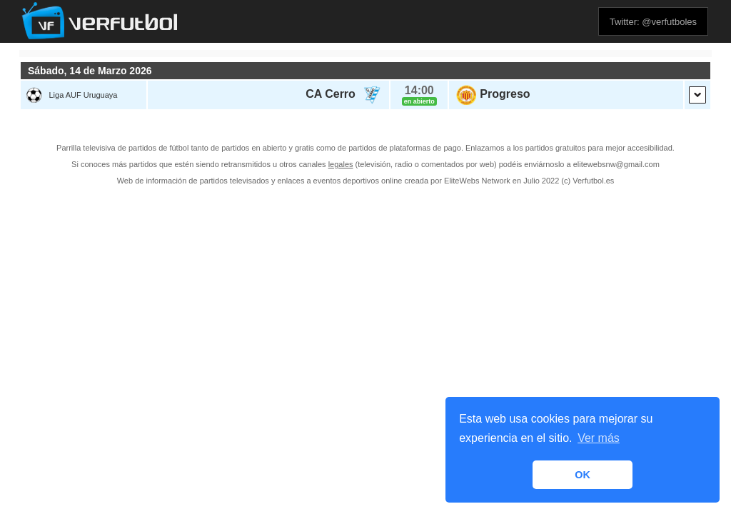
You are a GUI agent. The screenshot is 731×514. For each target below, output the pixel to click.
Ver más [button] (599, 438)
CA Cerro (331, 94)
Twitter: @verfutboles (653, 21)
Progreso (505, 94)
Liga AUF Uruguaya (83, 95)
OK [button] (582, 474)
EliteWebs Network (477, 180)
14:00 (419, 90)
